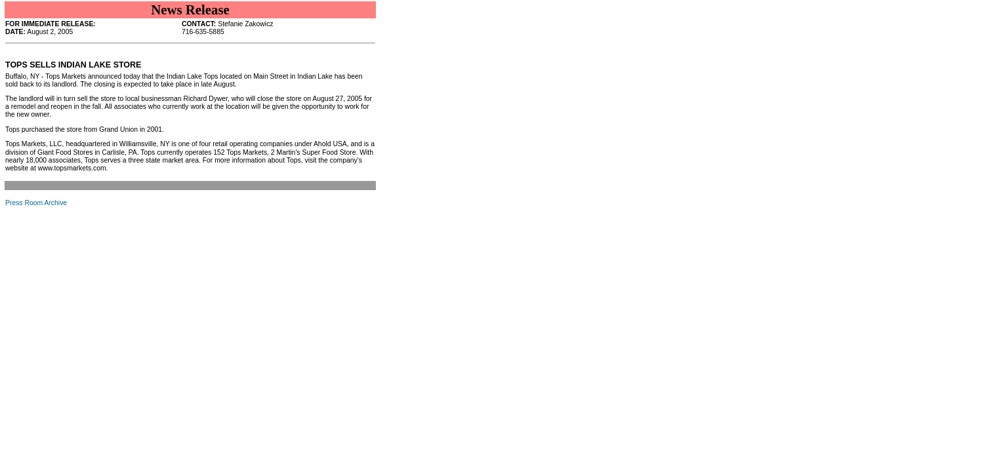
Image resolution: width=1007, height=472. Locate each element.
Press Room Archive (36, 202)
